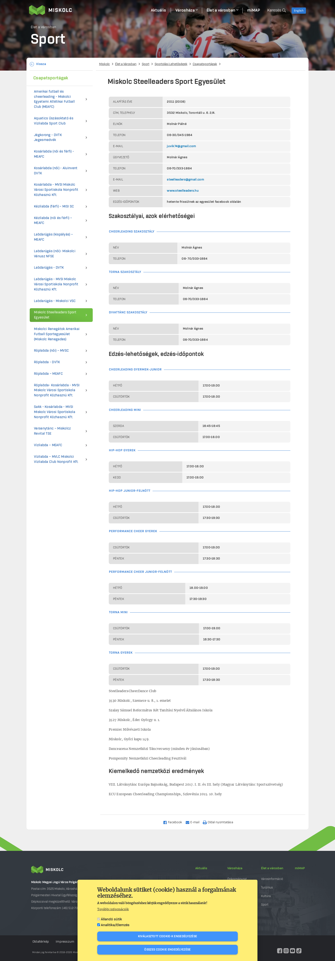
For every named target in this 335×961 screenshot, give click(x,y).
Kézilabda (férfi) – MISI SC (54, 206)
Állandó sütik (111, 919)
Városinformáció (272, 879)
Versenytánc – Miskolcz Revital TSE (52, 431)
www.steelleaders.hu (183, 190)
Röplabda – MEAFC (48, 374)
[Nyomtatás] (220, 822)
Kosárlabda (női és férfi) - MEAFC (54, 154)
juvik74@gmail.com (181, 146)
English (299, 10)
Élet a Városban (126, 64)
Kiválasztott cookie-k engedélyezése (167, 936)
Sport (145, 64)
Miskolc (104, 64)
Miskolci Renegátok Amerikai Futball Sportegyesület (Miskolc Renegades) (56, 334)
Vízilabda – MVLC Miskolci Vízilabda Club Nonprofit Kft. (56, 459)
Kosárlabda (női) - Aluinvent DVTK (55, 170)
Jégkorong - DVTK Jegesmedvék (48, 137)
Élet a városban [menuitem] (221, 10)
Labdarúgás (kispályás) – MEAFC (53, 237)
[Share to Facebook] (174, 822)
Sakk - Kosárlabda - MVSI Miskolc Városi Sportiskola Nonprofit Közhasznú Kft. (54, 412)
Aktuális (201, 868)
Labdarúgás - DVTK (49, 267)
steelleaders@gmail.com (185, 179)
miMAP (300, 868)
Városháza (234, 868)
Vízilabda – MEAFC (48, 445)
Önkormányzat (237, 879)
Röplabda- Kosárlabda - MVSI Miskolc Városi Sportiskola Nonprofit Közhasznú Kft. (56, 390)
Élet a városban (272, 868)
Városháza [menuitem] (185, 10)
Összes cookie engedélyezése (167, 949)
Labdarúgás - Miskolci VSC (55, 301)
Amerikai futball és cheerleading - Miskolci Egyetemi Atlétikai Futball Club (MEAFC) (54, 99)
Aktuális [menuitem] (158, 10)
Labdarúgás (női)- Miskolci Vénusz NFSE (54, 253)
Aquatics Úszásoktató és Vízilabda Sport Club (53, 121)
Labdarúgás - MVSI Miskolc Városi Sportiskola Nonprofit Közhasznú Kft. (56, 284)
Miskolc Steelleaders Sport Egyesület (55, 315)
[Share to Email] (194, 822)
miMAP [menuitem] (253, 10)
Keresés (274, 10)
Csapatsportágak (205, 64)
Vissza (41, 64)
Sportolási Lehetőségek (171, 64)
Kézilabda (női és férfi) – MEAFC (53, 220)
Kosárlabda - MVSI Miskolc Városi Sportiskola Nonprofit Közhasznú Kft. (56, 190)
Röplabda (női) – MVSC (51, 350)
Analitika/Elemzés (115, 925)
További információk (113, 909)
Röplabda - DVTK (47, 362)
